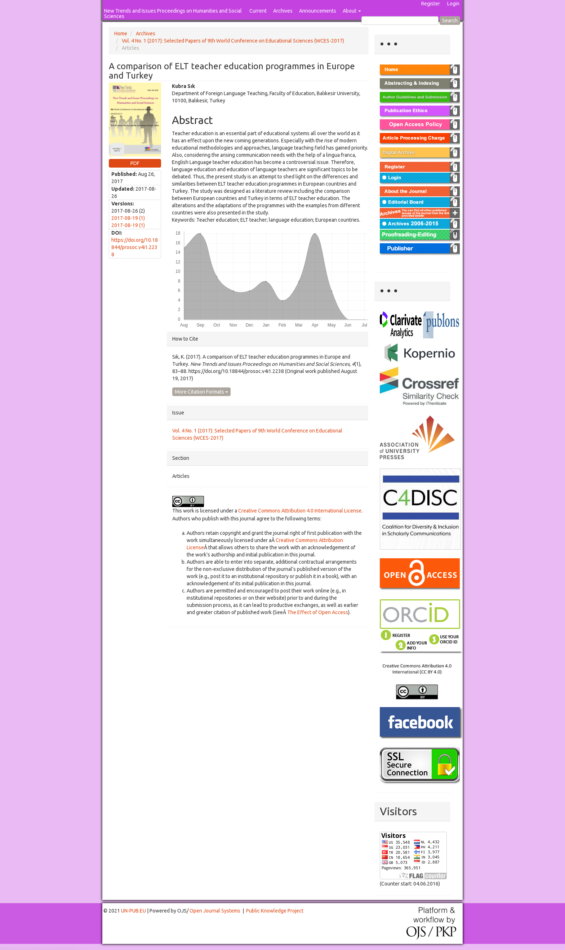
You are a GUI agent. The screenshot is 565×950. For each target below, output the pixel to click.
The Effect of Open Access (317, 612)
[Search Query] (400, 20)
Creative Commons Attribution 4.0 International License (299, 511)
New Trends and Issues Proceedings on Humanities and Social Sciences (173, 13)
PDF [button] (134, 163)
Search (450, 20)
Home (120, 33)
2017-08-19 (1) (128, 218)
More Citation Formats (201, 392)
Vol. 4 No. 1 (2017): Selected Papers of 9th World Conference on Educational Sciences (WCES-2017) (233, 41)
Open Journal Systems (215, 911)
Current (258, 11)
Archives (283, 11)
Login (453, 3)
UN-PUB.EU (133, 911)
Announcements (317, 11)
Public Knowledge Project (274, 911)
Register (430, 3)
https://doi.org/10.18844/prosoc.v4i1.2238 (134, 247)
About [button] (352, 11)
